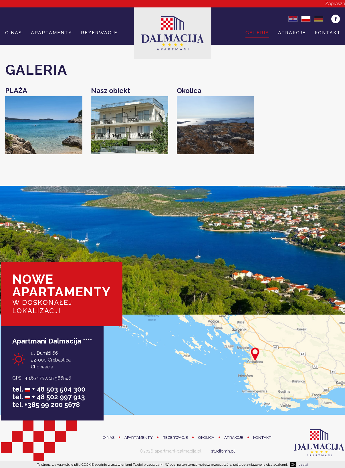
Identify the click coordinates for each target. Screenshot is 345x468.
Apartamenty (51, 32)
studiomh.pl (223, 451)
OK (293, 465)
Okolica (206, 437)
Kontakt (328, 32)
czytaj (303, 465)
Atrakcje (292, 32)
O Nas (13, 32)
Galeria (257, 32)
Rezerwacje (99, 32)
